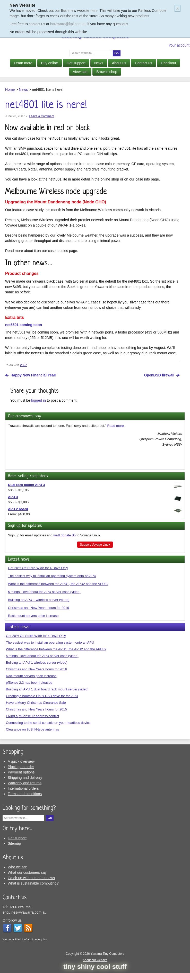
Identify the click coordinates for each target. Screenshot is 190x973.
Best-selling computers (28, 476)
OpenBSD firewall (159, 375)
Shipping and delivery (25, 778)
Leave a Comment (41, 116)
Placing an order (21, 767)
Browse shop (106, 72)
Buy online (49, 63)
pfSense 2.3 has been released (29, 682)
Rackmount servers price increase (33, 616)
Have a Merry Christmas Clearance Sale (36, 703)
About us (119, 63)
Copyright (72, 954)
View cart (80, 72)
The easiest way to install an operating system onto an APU (52, 576)
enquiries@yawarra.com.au (25, 912)
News (98, 63)
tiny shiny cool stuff (95, 966)
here (94, 10)
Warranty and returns (24, 783)
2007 (23, 365)
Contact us (143, 63)
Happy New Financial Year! (33, 375)
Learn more (23, 63)
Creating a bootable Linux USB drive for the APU (42, 696)
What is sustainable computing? (33, 883)
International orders (23, 788)
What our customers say (27, 872)
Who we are (17, 867)
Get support (76, 63)
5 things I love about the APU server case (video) (44, 592)
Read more (115, 426)
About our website (95, 960)
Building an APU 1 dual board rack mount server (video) (47, 689)
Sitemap (14, 843)
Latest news (19, 559)
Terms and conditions (25, 794)
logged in (38, 400)
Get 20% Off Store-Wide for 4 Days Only (38, 568)
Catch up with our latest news (31, 878)
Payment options (21, 772)
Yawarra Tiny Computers (107, 954)
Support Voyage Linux (95, 544)
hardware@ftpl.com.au (68, 24)
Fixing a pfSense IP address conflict (32, 716)
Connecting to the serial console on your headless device (48, 723)
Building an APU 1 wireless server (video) (38, 600)
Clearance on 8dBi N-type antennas (32, 729)
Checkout (168, 63)
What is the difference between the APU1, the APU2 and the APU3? (58, 584)
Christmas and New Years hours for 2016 (38, 608)
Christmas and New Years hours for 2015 (36, 709)
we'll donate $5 (64, 535)
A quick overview (21, 761)
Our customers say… (26, 416)
